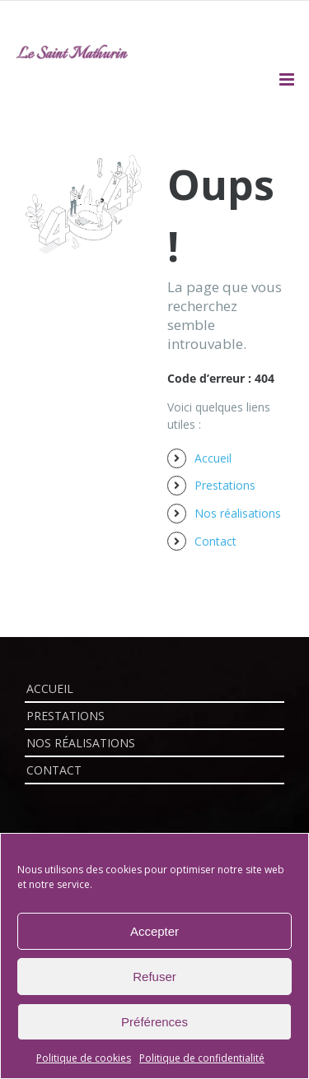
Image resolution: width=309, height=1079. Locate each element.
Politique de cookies (83, 1058)
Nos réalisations (237, 513)
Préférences (154, 1022)
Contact (215, 541)
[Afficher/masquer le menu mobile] (288, 79)
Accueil (213, 458)
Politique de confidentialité (202, 1058)
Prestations (224, 485)
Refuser (154, 977)
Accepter (154, 931)
